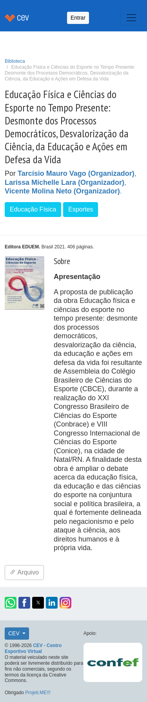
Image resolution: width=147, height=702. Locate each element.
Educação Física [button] (33, 209)
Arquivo (24, 572)
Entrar (78, 18)
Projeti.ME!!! (38, 692)
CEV (14, 633)
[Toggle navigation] (131, 18)
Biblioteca (15, 61)
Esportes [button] (80, 209)
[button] (10, 603)
